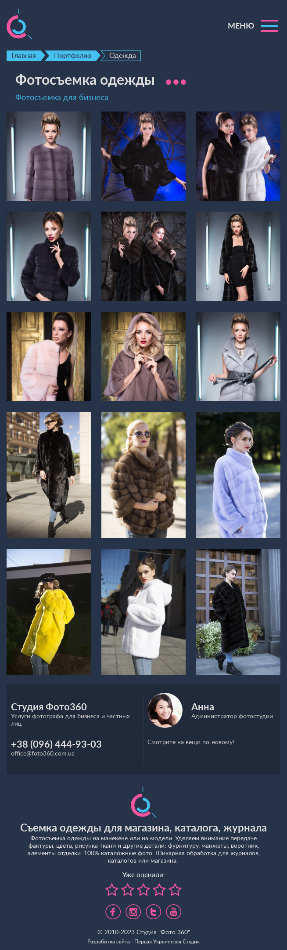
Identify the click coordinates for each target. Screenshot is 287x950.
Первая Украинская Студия (167, 941)
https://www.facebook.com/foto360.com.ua (113, 908)
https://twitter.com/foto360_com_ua (153, 908)
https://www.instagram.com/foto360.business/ (133, 908)
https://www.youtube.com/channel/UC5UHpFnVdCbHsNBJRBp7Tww (173, 908)
